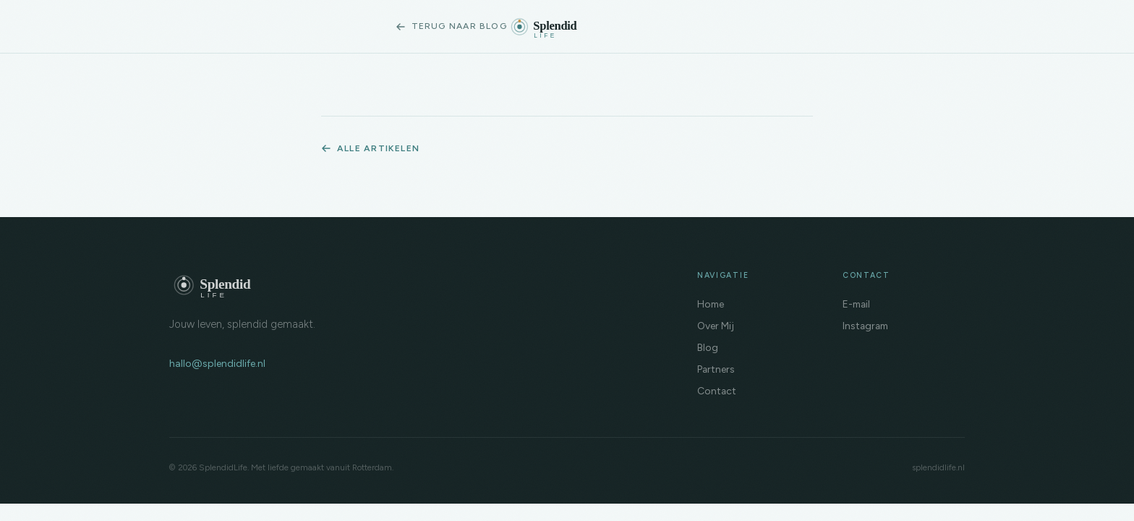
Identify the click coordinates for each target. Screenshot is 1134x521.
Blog (707, 347)
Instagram (865, 325)
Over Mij (715, 325)
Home (710, 304)
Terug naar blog (451, 25)
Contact (716, 391)
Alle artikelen (370, 148)
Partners (716, 369)
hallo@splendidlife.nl (217, 363)
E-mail (856, 304)
